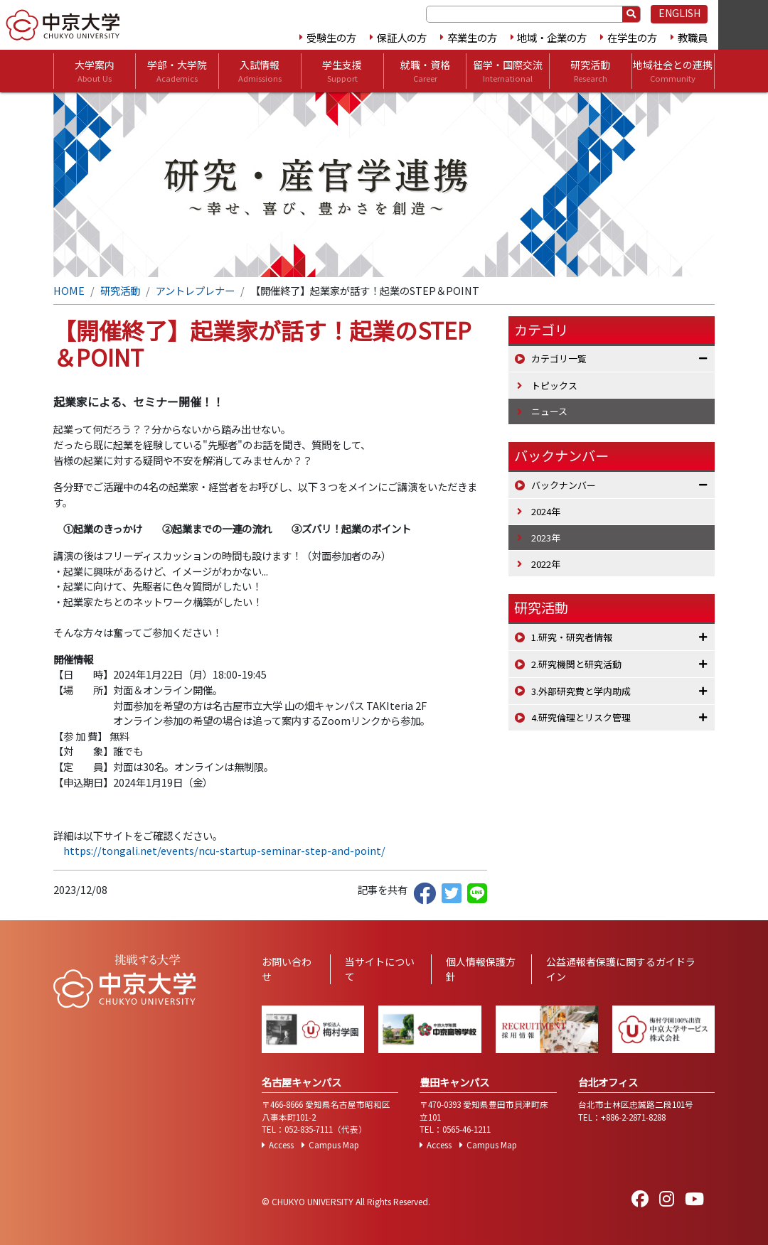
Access (281, 1144)
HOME (69, 290)
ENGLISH (679, 13)
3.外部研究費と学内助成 (581, 691)
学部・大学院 (177, 71)
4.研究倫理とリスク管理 (581, 717)
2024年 (545, 511)
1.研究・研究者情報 (571, 637)
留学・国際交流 (508, 71)
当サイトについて (380, 968)
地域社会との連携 (673, 71)
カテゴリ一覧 (559, 358)
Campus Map (334, 1144)
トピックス (554, 385)
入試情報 (260, 71)
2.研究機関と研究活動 (576, 664)
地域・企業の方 (552, 37)
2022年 (545, 564)
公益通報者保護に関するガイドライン (620, 968)
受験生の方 (331, 37)
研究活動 (590, 71)
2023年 (545, 537)
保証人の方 (402, 37)
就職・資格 (425, 71)
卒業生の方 (472, 37)
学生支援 (342, 71)
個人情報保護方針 (481, 968)
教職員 (693, 37)
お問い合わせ (286, 968)
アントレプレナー (195, 290)
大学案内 (94, 71)
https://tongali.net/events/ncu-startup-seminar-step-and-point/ (224, 850)
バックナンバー (563, 485)
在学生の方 (632, 37)
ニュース (549, 411)
